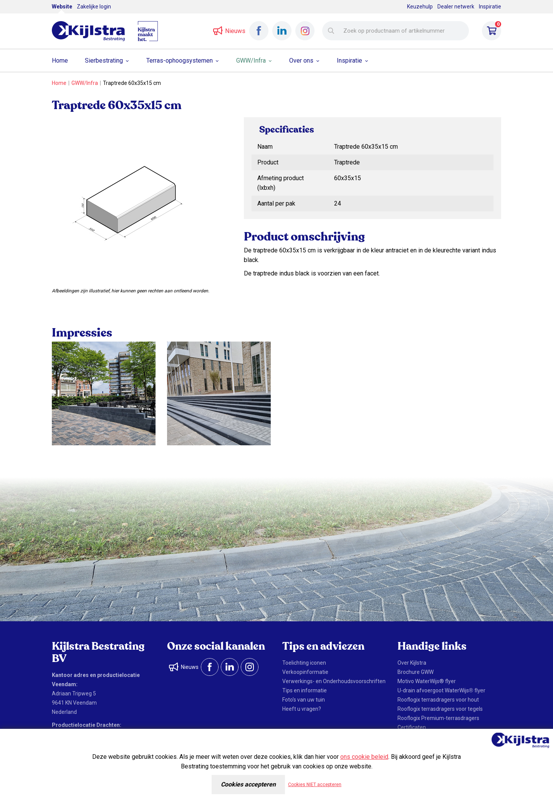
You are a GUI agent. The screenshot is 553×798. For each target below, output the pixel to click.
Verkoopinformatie (305, 672)
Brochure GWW (415, 672)
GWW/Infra (251, 60)
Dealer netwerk (455, 6)
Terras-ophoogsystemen (179, 60)
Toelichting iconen (304, 663)
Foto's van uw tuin (303, 700)
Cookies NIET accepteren (314, 784)
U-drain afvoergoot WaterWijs (441, 690)
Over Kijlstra (411, 663)
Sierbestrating (104, 60)
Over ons (301, 60)
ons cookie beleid (364, 756)
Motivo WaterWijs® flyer (426, 681)
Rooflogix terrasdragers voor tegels (440, 709)
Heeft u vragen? (301, 709)
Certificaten (411, 727)
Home (60, 60)
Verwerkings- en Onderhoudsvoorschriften (334, 681)
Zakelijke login (94, 6)
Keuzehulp (420, 6)
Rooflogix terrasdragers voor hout (438, 700)
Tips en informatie (304, 690)
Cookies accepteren (248, 784)
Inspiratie (490, 6)
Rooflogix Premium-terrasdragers (438, 718)
